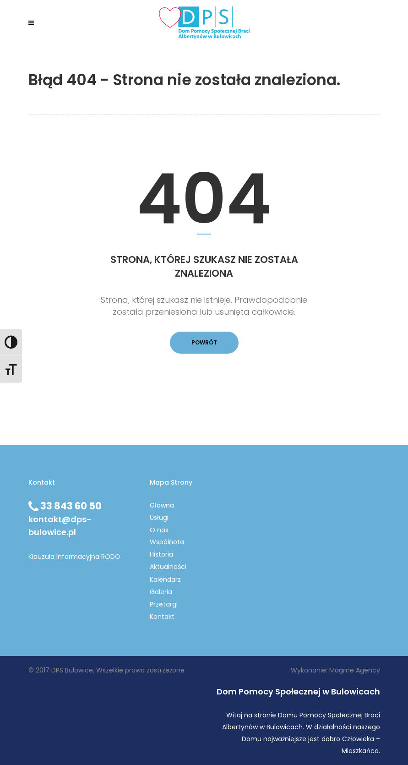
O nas (159, 530)
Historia (161, 554)
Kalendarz (165, 579)
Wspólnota (167, 541)
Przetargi (164, 604)
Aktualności (168, 566)
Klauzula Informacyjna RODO (74, 556)
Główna (162, 505)
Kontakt (162, 616)
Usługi (159, 517)
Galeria (161, 591)
